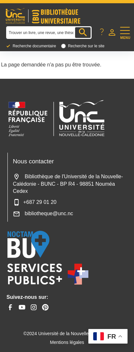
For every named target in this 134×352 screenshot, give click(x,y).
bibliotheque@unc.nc (43, 213)
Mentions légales (67, 342)
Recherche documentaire (34, 46)
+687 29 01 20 (35, 202)
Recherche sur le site (86, 46)
